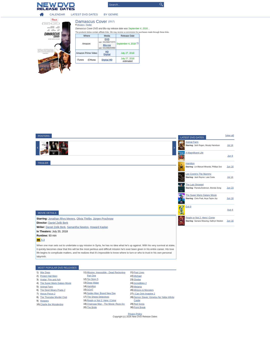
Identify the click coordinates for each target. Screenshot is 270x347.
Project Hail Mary (48, 276)
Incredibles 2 (140, 283)
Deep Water (93, 283)
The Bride (92, 307)
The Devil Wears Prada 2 (52, 290)
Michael (138, 276)
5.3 (41, 239)
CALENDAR (57, 14)
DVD (107, 39)
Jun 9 (230, 156)
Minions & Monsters (144, 290)
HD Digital (107, 53)
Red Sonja (139, 304)
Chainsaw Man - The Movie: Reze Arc (106, 304)
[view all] (229, 135)
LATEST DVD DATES (84, 14)
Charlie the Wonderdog (51, 304)
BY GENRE (111, 14)
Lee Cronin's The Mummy (198, 174)
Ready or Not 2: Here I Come (101, 300)
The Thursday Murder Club (53, 297)
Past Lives (139, 272)
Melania (138, 286)
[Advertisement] (106, 104)
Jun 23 (230, 188)
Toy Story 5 (92, 279)
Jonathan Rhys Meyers (61, 218)
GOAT (90, 289)
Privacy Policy (135, 314)
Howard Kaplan (99, 227)
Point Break (140, 307)
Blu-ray (107, 45)
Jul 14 (230, 145)
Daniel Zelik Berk (58, 222)
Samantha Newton (77, 227)
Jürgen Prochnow (103, 218)
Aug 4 (230, 210)
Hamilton (91, 286)
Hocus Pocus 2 (47, 293)
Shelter (137, 279)
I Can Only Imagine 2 (144, 293)
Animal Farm (46, 286)
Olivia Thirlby (84, 218)
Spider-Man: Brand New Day (101, 293)
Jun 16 (230, 166)
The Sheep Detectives (98, 297)
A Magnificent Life (194, 152)
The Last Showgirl (195, 184)
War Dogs (45, 272)
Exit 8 (188, 206)
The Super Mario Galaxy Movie (55, 283)
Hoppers (44, 301)
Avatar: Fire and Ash (50, 279)
